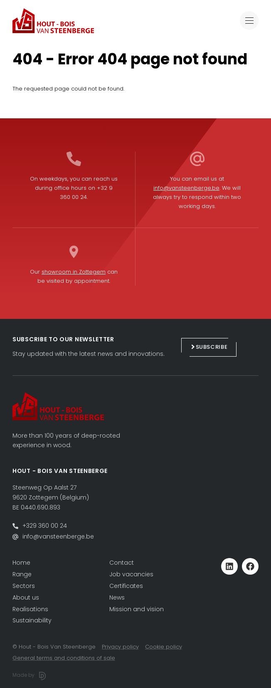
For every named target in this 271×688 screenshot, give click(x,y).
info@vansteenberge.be (186, 188)
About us (25, 597)
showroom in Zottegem (74, 272)
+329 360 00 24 (44, 526)
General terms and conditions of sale (63, 658)
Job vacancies (131, 574)
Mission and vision (136, 609)
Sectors (23, 586)
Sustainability (32, 620)
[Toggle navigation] (249, 20)
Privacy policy (120, 647)
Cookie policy (163, 647)
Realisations (30, 609)
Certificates (126, 586)
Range (22, 574)
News (117, 597)
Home (21, 562)
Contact (121, 562)
